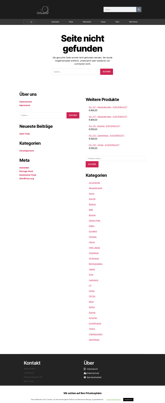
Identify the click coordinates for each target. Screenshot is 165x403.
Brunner (93, 216)
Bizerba (92, 206)
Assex (92, 195)
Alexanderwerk (96, 189)
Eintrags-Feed (26, 171)
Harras (92, 243)
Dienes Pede (95, 222)
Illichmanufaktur (97, 265)
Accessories (95, 184)
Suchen (92, 166)
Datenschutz (26, 101)
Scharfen (93, 319)
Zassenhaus (95, 341)
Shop (71, 22)
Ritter (91, 303)
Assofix (92, 200)
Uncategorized (27, 150)
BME (91, 211)
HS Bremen (95, 260)
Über (117, 22)
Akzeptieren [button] (128, 399)
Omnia (92, 292)
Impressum (25, 105)
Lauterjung (94, 281)
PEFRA (92, 298)
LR (90, 287)
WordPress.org (27, 178)
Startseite (55, 22)
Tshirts (92, 330)
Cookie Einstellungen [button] (113, 399)
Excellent (93, 233)
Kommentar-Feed (28, 175)
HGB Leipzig (95, 249)
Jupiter (92, 271)
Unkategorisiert (97, 335)
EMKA (92, 227)
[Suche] (138, 9)
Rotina (92, 308)
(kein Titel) (25, 133)
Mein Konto (133, 22)
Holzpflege (94, 254)
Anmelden (24, 167)
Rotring (92, 314)
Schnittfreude (96, 325)
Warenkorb (87, 22)
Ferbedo (93, 238)
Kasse (103, 22)
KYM (91, 276)
